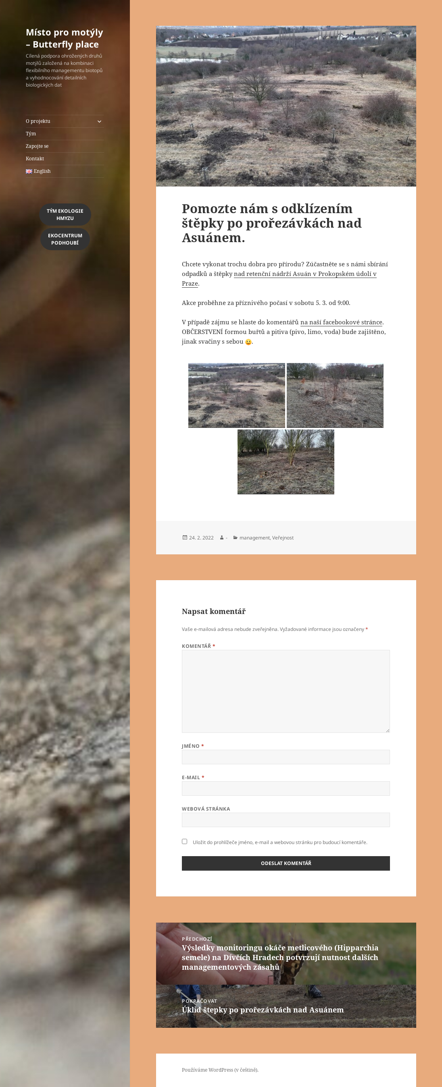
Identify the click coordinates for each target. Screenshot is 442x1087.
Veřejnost (283, 537)
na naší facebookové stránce (341, 322)
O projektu (38, 121)
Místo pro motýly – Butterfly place (64, 38)
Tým (31, 133)
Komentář (198, 646)
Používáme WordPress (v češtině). (220, 1069)
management (255, 537)
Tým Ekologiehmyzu (65, 214)
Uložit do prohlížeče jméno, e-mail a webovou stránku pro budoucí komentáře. (280, 842)
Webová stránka (206, 808)
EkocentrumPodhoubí (65, 239)
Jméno (193, 746)
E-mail (193, 777)
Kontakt (35, 158)
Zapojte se (37, 146)
